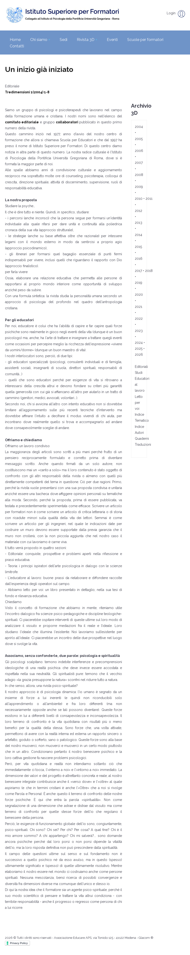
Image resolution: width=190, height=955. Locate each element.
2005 (139, 139)
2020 (139, 294)
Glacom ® (146, 938)
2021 (138, 307)
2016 (138, 258)
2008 (139, 175)
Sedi (63, 39)
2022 (139, 318)
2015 (138, 247)
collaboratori (67, 122)
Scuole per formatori (145, 39)
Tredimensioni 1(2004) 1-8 (28, 92)
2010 (138, 198)
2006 (139, 151)
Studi (138, 373)
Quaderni (142, 438)
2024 (139, 343)
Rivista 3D (87, 39)
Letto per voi (139, 402)
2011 (149, 198)
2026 (139, 354)
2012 (138, 211)
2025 (138, 348)
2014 (138, 235)
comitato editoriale (22, 122)
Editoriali (141, 367)
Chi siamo (40, 39)
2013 (138, 223)
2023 (139, 331)
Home (15, 39)
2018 (149, 271)
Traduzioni (143, 444)
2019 (138, 283)
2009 (139, 187)
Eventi (112, 39)
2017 (138, 271)
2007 (139, 163)
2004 (139, 127)
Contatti (17, 46)
